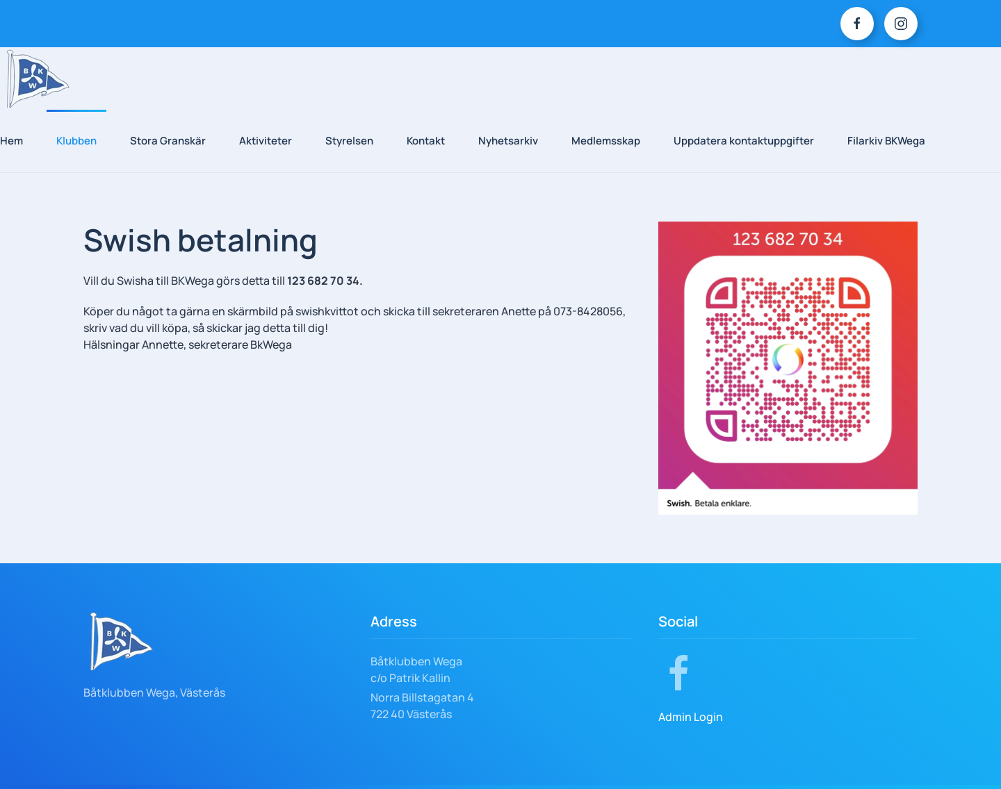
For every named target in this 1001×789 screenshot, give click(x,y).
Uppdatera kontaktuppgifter (744, 140)
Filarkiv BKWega (886, 140)
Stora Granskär (168, 140)
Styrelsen (349, 140)
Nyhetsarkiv (508, 140)
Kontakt (426, 140)
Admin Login (690, 716)
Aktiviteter (265, 140)
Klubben (76, 140)
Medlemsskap (605, 140)
